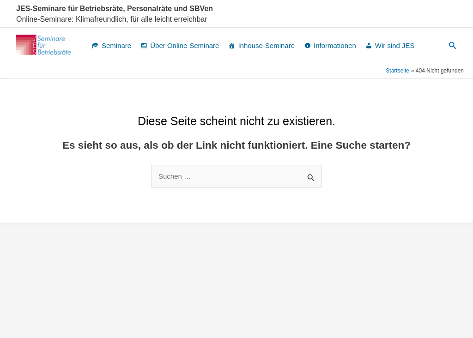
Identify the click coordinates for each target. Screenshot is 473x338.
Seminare (116, 45)
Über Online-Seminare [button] (184, 45)
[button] (453, 46)
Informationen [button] (335, 45)
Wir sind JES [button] (395, 45)
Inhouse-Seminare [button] (266, 45)
